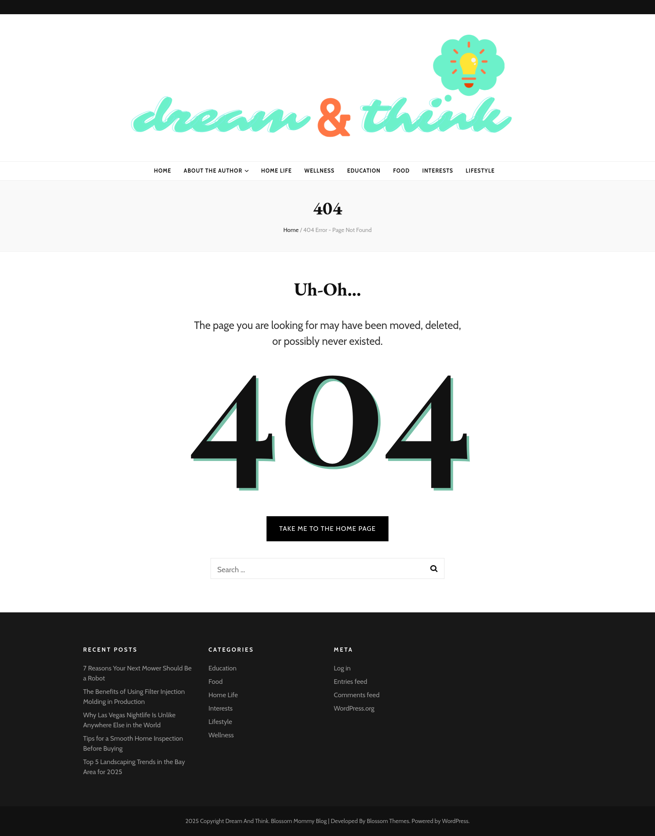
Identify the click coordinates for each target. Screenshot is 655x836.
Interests (437, 170)
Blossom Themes (388, 821)
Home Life (276, 170)
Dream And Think (246, 821)
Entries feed (350, 682)
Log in (342, 668)
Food (401, 170)
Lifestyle (480, 170)
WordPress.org (354, 708)
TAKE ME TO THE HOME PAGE (327, 529)
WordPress (455, 821)
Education (364, 170)
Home (162, 170)
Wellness (320, 170)
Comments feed (357, 695)
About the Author (213, 170)
